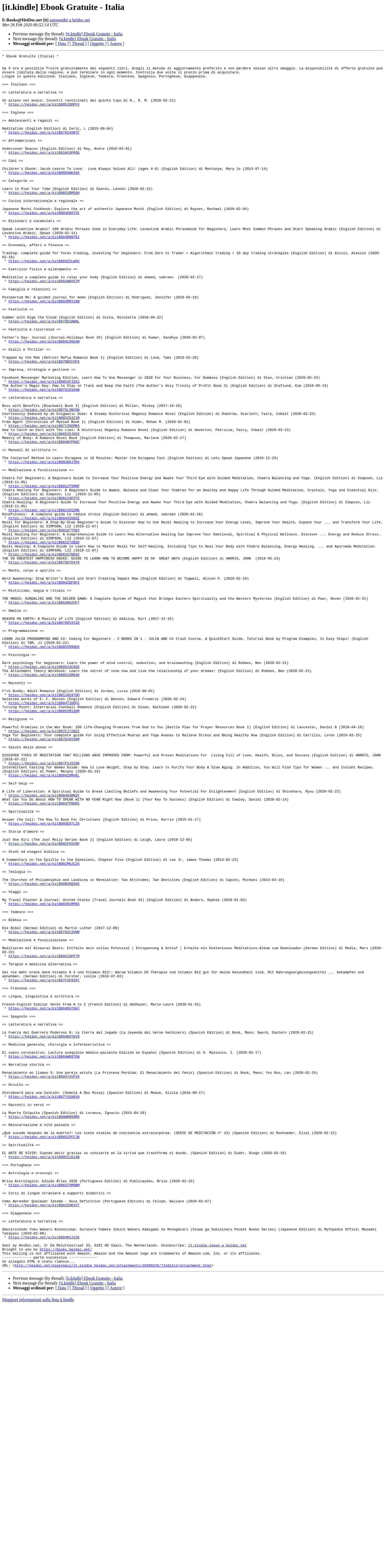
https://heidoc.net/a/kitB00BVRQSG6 (43, 1049)
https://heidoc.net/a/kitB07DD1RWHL (43, 375)
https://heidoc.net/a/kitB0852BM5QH (43, 220)
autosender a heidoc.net (70, 20)
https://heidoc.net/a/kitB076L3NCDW (43, 481)
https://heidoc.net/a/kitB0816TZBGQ (43, 640)
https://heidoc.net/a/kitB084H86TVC (43, 244)
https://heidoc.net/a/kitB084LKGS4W (43, 399)
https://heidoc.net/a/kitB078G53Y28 (43, 736)
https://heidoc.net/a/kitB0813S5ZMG (43, 601)
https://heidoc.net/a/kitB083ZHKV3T (43, 1435)
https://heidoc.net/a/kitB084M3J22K (43, 1474)
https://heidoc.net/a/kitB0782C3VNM (43, 1107)
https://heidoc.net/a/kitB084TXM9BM (43, 1411)
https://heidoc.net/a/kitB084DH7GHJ (43, 1199)
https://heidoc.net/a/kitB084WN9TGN (43, 1257)
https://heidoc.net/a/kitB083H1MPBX (43, 1074)
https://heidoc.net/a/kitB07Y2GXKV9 (43, 1305)
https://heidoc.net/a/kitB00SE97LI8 (43, 977)
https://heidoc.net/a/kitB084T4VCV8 (43, 1281)
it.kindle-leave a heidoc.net (217, 1483)
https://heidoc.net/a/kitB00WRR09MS (43, 1329)
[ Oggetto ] (97, 43)
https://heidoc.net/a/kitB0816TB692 (43, 654)
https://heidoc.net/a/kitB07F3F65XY (43, 1165)
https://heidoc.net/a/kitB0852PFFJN (43, 1353)
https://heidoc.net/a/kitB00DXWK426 (43, 196)
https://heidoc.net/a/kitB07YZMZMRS (43, 500)
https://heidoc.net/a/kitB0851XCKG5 (43, 789)
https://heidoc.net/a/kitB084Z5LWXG (43, 302)
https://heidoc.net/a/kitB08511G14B (43, 1377)
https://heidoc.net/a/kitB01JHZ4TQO (43, 823)
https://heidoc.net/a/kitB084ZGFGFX (43, 688)
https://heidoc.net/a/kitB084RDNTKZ (43, 273)
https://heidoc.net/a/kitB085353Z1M (43, 490)
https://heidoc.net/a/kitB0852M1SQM (43, 842)
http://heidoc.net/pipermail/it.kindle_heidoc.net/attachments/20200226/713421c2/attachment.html (113, 1507)
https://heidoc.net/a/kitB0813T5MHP (43, 572)
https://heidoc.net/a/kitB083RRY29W (43, 350)
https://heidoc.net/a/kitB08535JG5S (43, 510)
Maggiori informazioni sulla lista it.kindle (38, 1542)
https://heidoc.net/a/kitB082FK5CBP (43, 1001)
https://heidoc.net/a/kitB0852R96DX (43, 765)
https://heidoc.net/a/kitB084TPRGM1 (43, 953)
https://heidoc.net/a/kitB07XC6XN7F (43, 148)
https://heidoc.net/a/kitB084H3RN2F (43, 943)
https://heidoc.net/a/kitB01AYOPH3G (43, 172)
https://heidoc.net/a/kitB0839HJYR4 (43, 543)
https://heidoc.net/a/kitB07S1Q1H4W (43, 457)
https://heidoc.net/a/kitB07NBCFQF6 (43, 423)
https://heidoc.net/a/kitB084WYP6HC (43, 519)
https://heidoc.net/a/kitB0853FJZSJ (43, 447)
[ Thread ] (78, 43)
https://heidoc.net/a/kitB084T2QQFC (43, 833)
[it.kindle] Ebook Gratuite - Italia (94, 34)
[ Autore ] (115, 43)
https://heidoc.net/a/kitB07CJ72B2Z (43, 866)
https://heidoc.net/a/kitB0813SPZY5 (43, 587)
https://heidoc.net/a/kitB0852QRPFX (43, 114)
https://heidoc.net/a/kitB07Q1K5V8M (43, 876)
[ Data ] (62, 43)
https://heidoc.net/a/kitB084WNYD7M (43, 326)
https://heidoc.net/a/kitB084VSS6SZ (43, 611)
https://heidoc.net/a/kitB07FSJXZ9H (43, 905)
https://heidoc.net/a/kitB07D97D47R (43, 664)
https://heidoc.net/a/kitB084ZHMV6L (43, 919)
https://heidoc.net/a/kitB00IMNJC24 (43, 1025)
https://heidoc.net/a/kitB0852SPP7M (43, 1136)
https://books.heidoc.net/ (66, 1488)
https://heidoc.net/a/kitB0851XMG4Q (43, 799)
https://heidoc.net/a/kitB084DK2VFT (43, 712)
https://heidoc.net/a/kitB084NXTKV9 (43, 1233)
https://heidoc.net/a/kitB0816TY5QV (43, 625)
